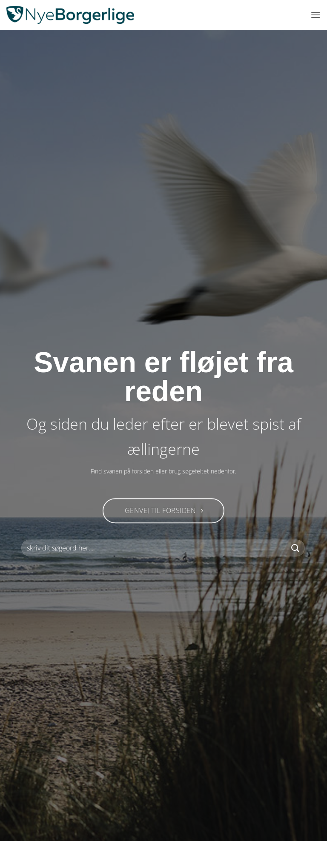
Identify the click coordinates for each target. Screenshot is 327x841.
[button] (315, 14)
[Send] (295, 548)
